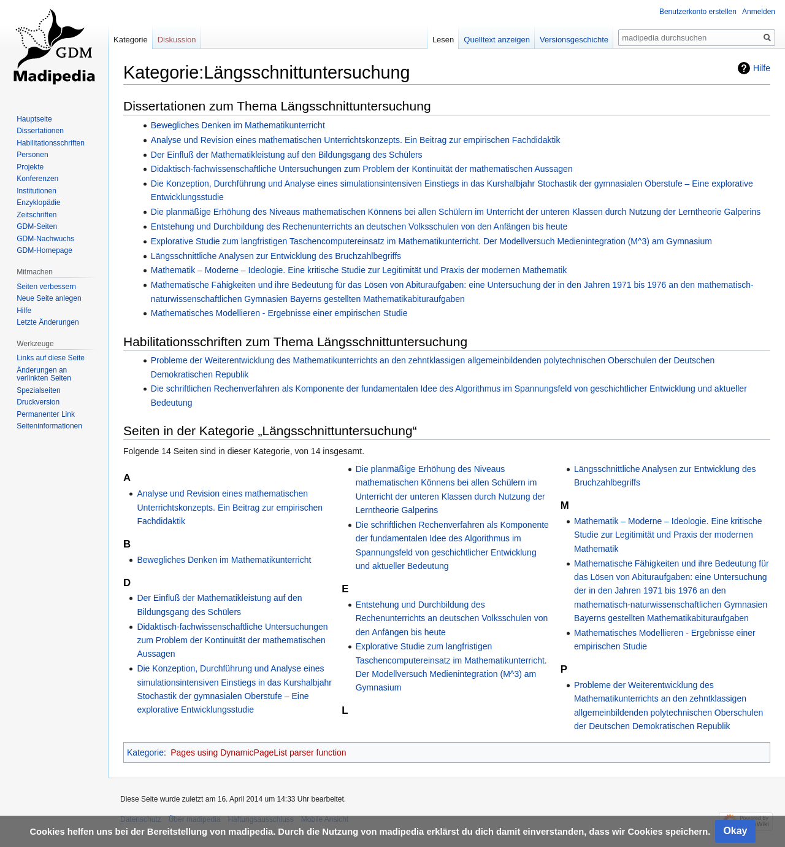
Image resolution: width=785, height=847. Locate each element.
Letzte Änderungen (47, 322)
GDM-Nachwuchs (45, 238)
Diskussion (177, 39)
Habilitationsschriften (51, 143)
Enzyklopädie (38, 202)
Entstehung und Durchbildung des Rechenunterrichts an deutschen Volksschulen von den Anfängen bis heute (359, 226)
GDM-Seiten (37, 226)
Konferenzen (37, 178)
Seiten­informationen (49, 426)
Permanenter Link (46, 414)
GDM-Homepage (44, 250)
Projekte (30, 167)
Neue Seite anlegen (49, 298)
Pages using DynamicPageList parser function (258, 752)
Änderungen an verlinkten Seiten (44, 374)
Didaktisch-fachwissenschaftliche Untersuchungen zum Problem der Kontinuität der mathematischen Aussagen (362, 169)
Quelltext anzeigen (497, 39)
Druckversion (38, 402)
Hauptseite (34, 119)
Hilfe (761, 68)
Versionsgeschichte (574, 39)
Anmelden (758, 11)
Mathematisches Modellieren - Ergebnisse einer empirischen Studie (279, 313)
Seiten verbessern (46, 286)
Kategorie (145, 752)
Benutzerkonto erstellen (698, 11)
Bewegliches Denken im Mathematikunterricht (238, 125)
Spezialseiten (38, 390)
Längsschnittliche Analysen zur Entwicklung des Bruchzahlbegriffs (276, 256)
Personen (32, 154)
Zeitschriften (36, 215)
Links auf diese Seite (51, 358)
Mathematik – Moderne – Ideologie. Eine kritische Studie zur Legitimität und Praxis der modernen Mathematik (359, 270)
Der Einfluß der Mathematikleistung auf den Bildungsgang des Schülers (287, 155)
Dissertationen (40, 130)
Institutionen (36, 191)
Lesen (443, 39)
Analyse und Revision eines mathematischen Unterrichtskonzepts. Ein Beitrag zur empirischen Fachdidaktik (356, 140)
